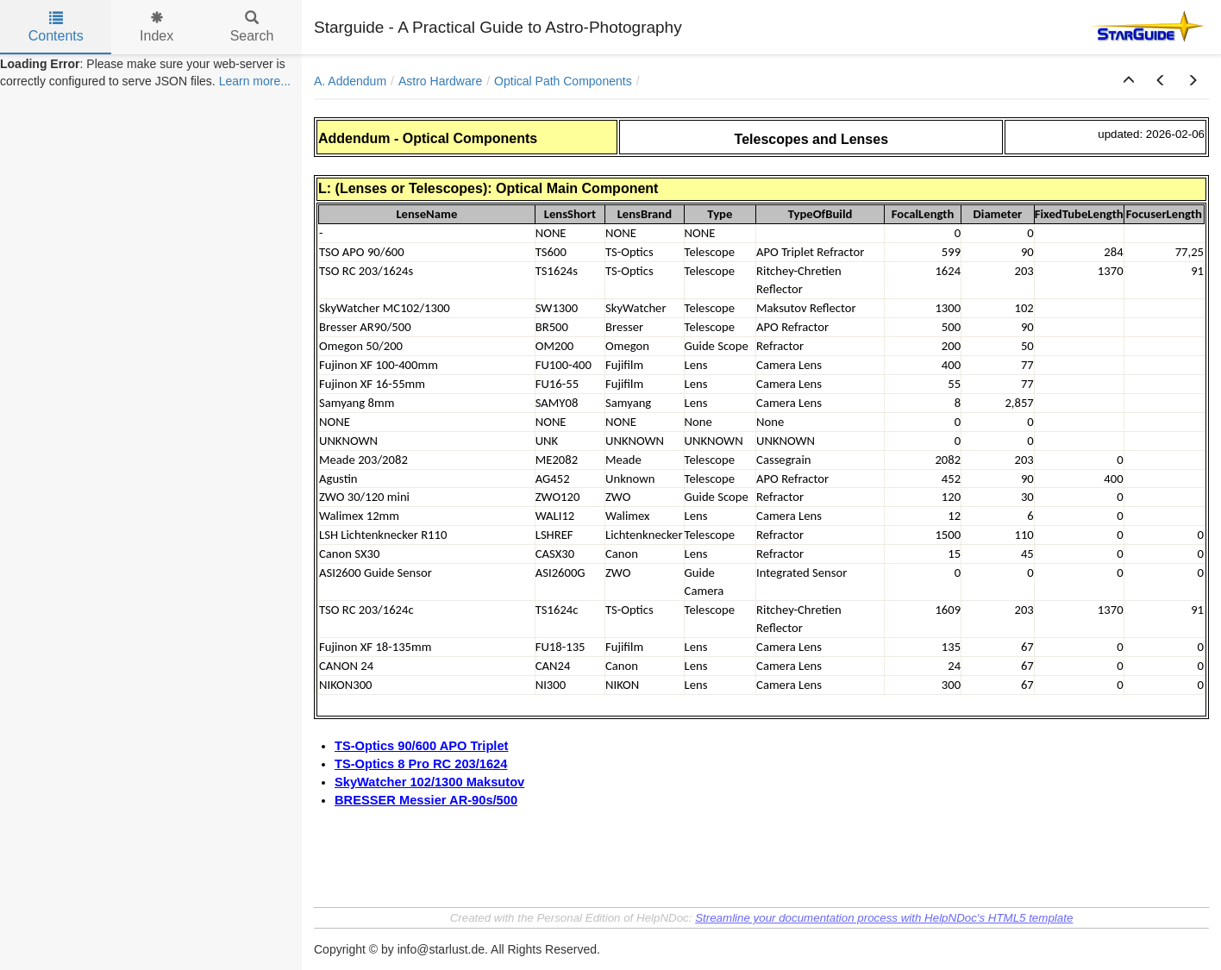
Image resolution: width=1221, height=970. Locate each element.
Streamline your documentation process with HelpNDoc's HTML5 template (884, 917)
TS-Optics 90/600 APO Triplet (421, 746)
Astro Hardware (440, 81)
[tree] (151, 72)
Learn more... (255, 81)
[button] (1128, 81)
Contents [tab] (56, 27)
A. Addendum (350, 81)
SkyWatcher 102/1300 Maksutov (429, 782)
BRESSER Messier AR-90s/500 (426, 800)
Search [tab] (252, 27)
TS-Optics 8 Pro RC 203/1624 (421, 764)
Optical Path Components (563, 81)
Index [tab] (156, 27)
